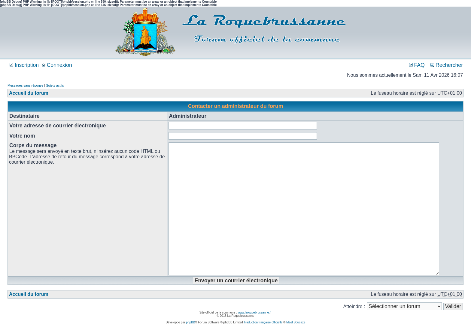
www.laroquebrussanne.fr (255, 312)
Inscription (24, 65)
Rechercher (446, 65)
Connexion (57, 65)
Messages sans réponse (25, 85)
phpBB (190, 322)
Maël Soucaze (295, 322)
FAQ (417, 65)
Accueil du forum (28, 93)
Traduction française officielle (263, 322)
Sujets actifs (55, 85)
